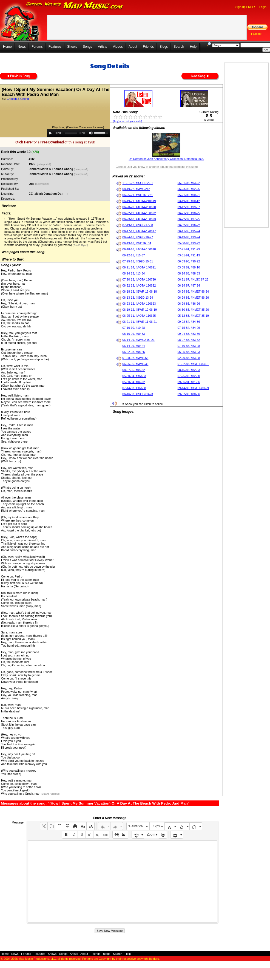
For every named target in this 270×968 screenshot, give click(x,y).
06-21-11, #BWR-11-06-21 (140, 321)
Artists (102, 47)
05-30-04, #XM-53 (134, 376)
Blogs (164, 47)
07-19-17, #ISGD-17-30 (138, 225)
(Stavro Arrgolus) (50, 793)
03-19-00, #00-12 (189, 201)
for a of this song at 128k (55, 142)
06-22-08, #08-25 (134, 351)
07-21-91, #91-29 (189, 249)
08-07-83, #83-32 (189, 339)
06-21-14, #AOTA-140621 (139, 267)
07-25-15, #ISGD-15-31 (138, 261)
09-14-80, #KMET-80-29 (193, 388)
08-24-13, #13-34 (134, 273)
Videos (118, 47)
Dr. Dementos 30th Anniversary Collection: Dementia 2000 (166, 158)
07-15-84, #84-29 (189, 327)
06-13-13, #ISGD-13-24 (138, 297)
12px (156, 826)
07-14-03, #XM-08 (134, 388)
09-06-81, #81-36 (189, 382)
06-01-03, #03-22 (189, 183)
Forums (37, 47)
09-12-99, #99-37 (189, 207)
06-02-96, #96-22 (189, 225)
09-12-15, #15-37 (134, 255)
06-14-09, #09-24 (134, 345)
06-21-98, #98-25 (189, 213)
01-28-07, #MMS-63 (136, 358)
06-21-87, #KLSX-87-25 (193, 279)
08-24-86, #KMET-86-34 (193, 291)
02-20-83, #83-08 (189, 358)
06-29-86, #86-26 (189, 303)
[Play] (50, 133)
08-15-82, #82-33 (189, 370)
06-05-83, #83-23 (189, 351)
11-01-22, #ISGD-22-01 (138, 183)
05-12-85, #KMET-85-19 (193, 315)
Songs (87, 47)
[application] (78, 133)
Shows (72, 47)
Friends (148, 47)
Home (7, 47)
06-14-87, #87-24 (189, 285)
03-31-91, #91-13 (189, 255)
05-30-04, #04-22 (134, 382)
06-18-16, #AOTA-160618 (139, 249)
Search (179, 47)
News (22, 47)
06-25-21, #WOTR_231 (138, 195)
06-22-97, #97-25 (189, 219)
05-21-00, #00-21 (189, 195)
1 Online (256, 33)
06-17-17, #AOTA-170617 (139, 231)
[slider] (71, 133)
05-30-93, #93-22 (189, 243)
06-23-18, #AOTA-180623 (139, 219)
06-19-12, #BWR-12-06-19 (140, 309)
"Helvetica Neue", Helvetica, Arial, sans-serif (138, 826)
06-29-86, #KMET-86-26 (193, 297)
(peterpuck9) (44, 164)
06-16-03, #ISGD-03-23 (138, 394)
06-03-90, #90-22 (189, 261)
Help (193, 47)
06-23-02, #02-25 (189, 189)
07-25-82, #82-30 (189, 376)
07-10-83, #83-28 (189, 345)
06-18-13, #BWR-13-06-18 (140, 291)
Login (262, 7)
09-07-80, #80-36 (189, 394)
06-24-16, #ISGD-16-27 (138, 237)
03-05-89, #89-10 (189, 267)
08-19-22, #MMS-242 (136, 189)
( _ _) (65, 194)
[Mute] (91, 133)
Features (55, 47)
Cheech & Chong (18, 98)
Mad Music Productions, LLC (37, 958)
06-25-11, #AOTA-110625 (139, 315)
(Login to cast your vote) (127, 121)
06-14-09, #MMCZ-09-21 (139, 339)
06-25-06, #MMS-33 (136, 364)
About (133, 47)
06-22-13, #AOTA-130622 (139, 285)
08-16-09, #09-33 (134, 333)
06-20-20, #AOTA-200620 (139, 207)
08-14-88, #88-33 (189, 273)
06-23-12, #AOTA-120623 (139, 303)
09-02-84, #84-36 (189, 321)
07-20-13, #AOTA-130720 (139, 279)
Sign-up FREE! (245, 7)
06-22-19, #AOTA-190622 (139, 213)
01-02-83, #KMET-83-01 (193, 364)
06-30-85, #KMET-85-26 (193, 309)
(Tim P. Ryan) (80, 245)
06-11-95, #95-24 (189, 231)
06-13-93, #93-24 (189, 237)
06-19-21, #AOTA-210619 (139, 201)
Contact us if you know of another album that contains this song (157, 166)
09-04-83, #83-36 (189, 333)
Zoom (151, 834)
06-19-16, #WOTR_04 (137, 243)
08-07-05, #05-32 (134, 370)
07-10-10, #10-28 (134, 327)
